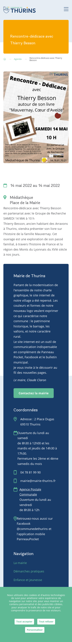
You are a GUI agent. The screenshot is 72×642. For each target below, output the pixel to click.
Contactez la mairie (34, 393)
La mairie (20, 563)
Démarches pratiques (29, 571)
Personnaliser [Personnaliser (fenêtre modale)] (35, 629)
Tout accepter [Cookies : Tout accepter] (24, 621)
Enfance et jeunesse (28, 580)
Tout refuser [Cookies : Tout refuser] (46, 621)
